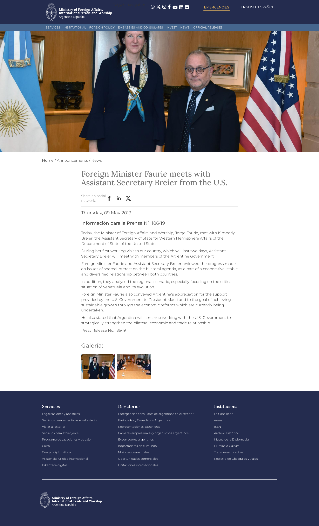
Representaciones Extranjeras (139, 427)
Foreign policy (102, 27)
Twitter (128, 198)
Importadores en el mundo (137, 446)
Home (48, 160)
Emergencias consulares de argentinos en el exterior (156, 414)
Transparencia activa (228, 452)
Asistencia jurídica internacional (65, 459)
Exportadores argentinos (136, 439)
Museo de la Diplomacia (231, 439)
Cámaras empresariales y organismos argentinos (153, 433)
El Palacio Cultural (227, 446)
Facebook (109, 198)
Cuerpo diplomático (56, 452)
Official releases (208, 27)
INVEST (172, 27)
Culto (46, 446)
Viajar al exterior (54, 427)
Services (53, 27)
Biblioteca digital (54, 465)
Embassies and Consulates (140, 27)
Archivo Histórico (226, 433)
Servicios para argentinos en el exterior (70, 420)
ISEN (217, 427)
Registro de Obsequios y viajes (236, 459)
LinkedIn (118, 198)
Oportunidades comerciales (138, 459)
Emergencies (216, 7)
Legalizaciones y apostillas (61, 414)
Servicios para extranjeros (60, 433)
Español (266, 7)
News (185, 27)
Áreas (218, 420)
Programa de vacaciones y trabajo (66, 439)
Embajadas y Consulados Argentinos (144, 420)
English (248, 7)
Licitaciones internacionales (138, 465)
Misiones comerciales (133, 452)
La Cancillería (223, 414)
